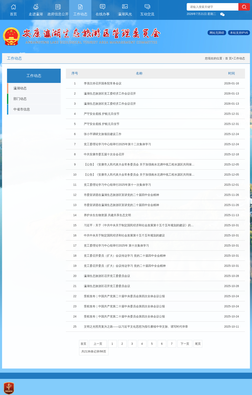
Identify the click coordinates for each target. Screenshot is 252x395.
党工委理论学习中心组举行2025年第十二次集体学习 (117, 144)
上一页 (98, 343)
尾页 (198, 343)
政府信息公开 (58, 9)
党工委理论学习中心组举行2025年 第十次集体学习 (116, 245)
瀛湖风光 (125, 9)
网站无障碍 (217, 32)
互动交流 (147, 9)
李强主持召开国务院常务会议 (102, 83)
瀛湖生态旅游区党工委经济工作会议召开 (110, 93)
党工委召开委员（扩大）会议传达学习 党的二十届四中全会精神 (125, 255)
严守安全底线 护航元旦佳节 (101, 113)
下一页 (185, 343)
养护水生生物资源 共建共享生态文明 (107, 215)
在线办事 (103, 9)
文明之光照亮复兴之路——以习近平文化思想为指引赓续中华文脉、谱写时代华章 (136, 326)
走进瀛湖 (36, 9)
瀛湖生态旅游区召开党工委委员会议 (107, 276)
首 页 (228, 58)
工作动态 (80, 9)
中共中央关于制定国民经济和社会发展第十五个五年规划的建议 (124, 235)
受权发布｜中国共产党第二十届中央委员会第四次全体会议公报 (124, 296)
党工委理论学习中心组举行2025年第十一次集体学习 (117, 184)
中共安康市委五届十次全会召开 (104, 154)
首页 (13, 9)
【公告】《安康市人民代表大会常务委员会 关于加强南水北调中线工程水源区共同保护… (139, 164)
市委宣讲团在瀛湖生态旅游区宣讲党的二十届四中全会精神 (121, 194)
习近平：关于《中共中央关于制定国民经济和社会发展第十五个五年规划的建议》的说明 (139, 225)
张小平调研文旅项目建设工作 (102, 134)
